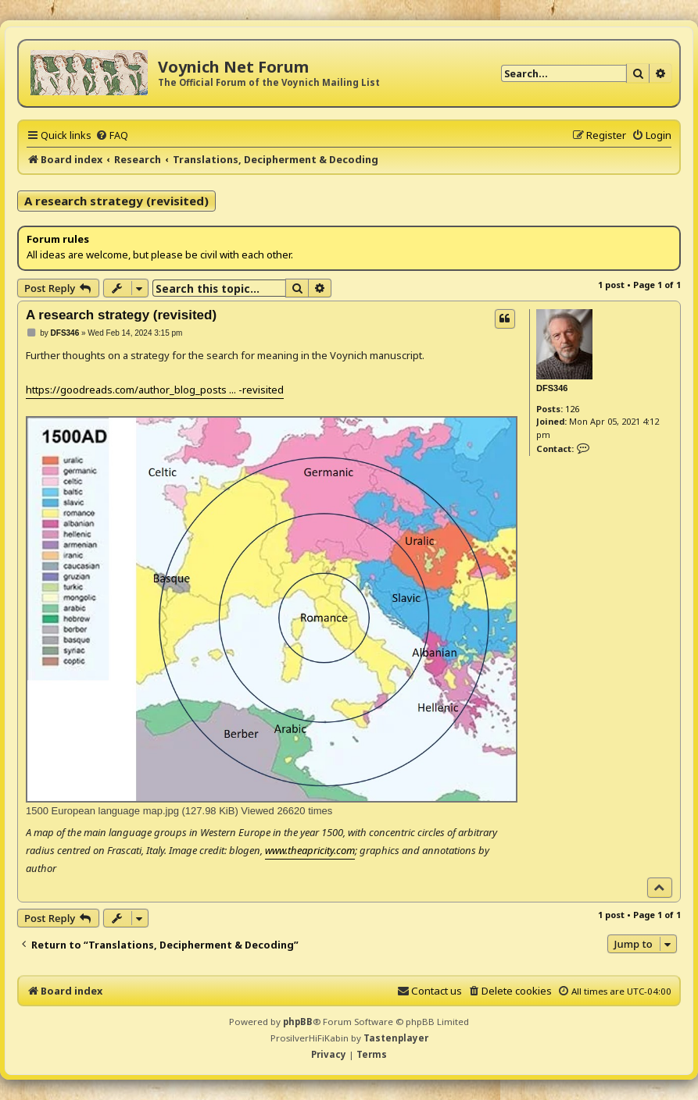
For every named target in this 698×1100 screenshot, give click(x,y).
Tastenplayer (395, 1038)
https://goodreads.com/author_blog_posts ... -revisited (155, 390)
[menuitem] (111, 135)
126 (572, 409)
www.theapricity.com (310, 850)
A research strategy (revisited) (116, 200)
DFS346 (551, 388)
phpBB (298, 1021)
